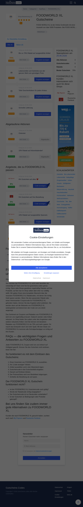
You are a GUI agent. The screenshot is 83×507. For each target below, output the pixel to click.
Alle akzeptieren (41, 268)
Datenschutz (37, 278)
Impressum (46, 278)
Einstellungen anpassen (51, 273)
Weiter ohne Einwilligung (32, 273)
